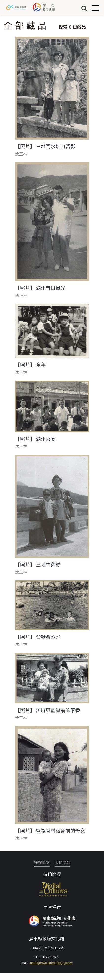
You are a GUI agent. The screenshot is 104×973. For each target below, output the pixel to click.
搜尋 (84, 8)
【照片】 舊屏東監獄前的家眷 (47, 710)
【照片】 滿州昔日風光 (40, 288)
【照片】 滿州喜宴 (35, 439)
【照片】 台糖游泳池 (37, 637)
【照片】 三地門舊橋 (37, 565)
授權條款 (42, 862)
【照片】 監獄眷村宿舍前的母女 (50, 831)
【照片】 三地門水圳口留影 (45, 146)
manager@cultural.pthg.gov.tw (51, 963)
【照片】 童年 (30, 365)
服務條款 (62, 862)
